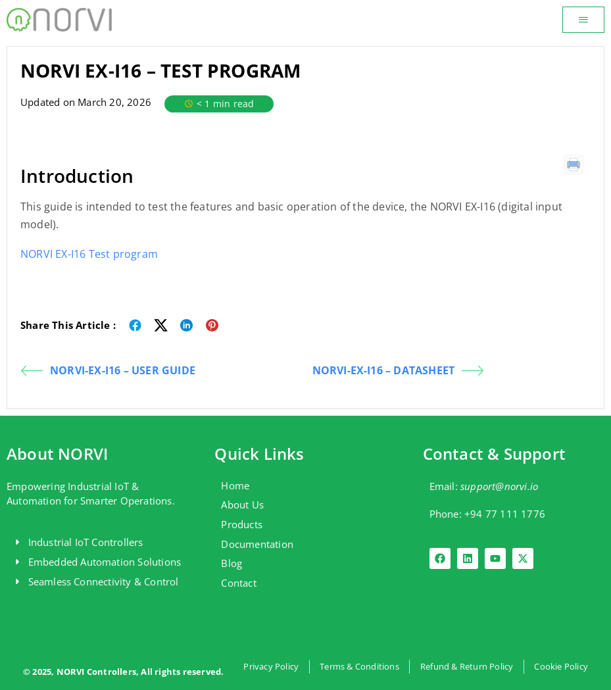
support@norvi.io (499, 486)
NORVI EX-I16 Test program (89, 254)
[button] (583, 20)
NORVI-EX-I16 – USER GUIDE (107, 370)
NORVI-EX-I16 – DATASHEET (398, 370)
